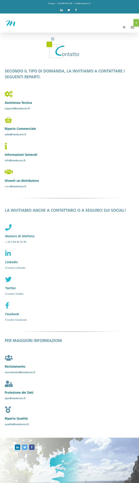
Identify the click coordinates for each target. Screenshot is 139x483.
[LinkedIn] (17, 447)
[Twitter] (24, 447)
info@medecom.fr (83, 3)
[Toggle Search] (124, 27)
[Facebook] (31, 447)
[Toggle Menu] (132, 27)
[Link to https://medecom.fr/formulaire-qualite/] (8, 410)
